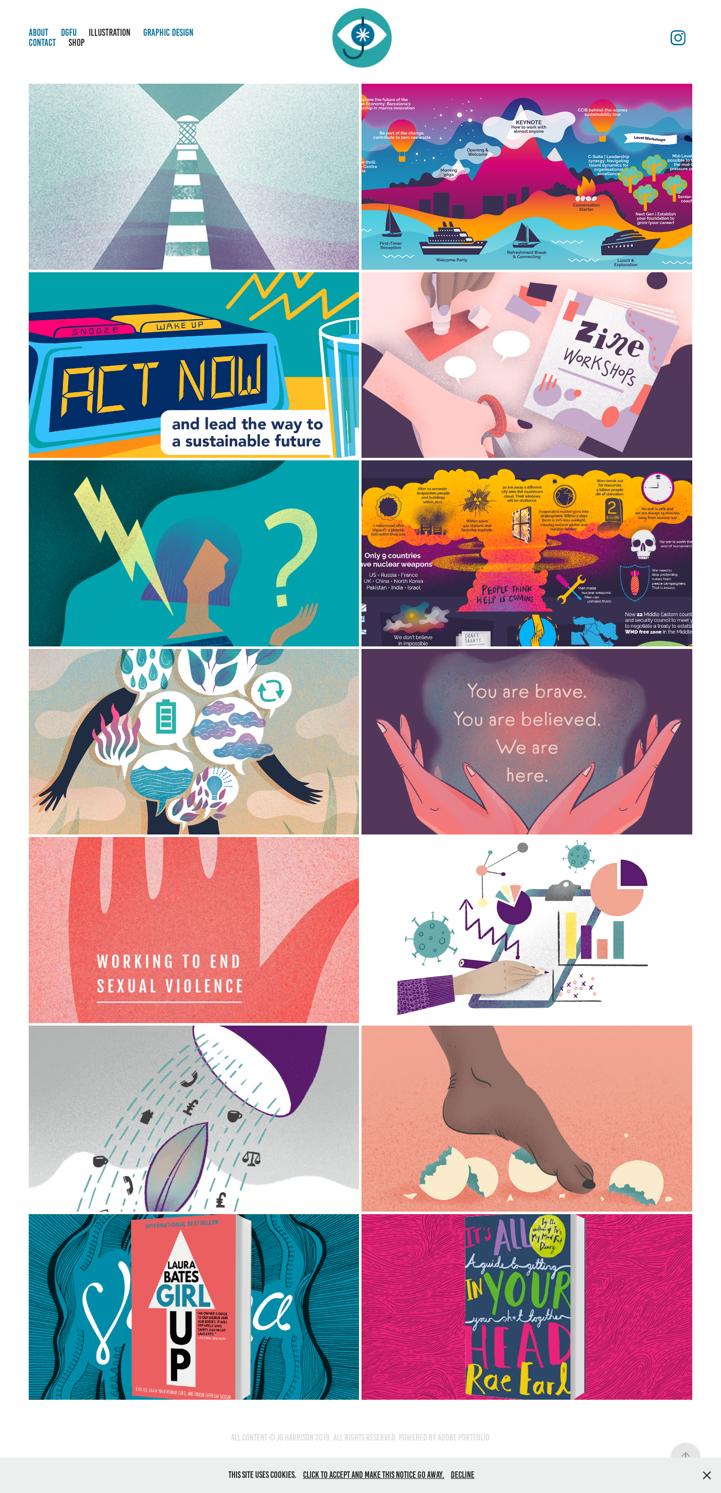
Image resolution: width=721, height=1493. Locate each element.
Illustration (110, 32)
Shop (77, 42)
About (38, 32)
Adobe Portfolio (464, 1437)
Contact (42, 42)
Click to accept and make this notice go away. (373, 1475)
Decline (462, 1475)
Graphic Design (168, 32)
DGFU (69, 32)
